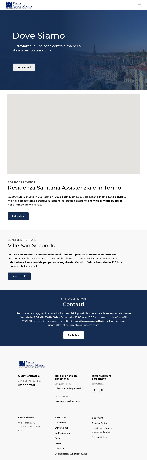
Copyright (97, 417)
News (58, 443)
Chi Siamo (60, 422)
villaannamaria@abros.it (68, 388)
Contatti (59, 448)
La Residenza (62, 433)
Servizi (58, 438)
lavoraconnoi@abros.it (67, 401)
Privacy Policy (99, 423)
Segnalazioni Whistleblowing (71, 453)
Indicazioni (24, 67)
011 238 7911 (26, 385)
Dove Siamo (61, 427)
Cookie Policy (99, 437)
